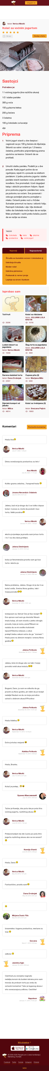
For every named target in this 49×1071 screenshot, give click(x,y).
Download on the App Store (17, 1048)
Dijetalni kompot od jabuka (13, 398)
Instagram (28, 1062)
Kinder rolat (11, 267)
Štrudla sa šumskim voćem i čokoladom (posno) (24, 258)
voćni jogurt (28, 238)
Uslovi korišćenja (34, 1055)
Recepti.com (4, 1055)
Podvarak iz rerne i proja (17, 275)
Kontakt (18, 1057)
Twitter (14, 1062)
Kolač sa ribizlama (36, 309)
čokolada (13, 235)
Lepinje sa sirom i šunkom (17, 280)
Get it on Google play (32, 1048)
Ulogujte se (31, 3)
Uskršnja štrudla (13, 262)
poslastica (13, 238)
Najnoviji (13, 251)
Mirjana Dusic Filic (20, 915)
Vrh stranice (23, 1042)
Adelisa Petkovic (29, 751)
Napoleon (32, 998)
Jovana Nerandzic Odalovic (24, 492)
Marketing (11, 1057)
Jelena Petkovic (29, 650)
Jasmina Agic (18, 963)
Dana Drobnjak (30, 893)
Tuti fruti (13, 309)
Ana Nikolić (32, 470)
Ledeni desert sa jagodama (13, 340)
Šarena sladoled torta (13, 369)
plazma (36, 235)
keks (25, 235)
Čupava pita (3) (36, 369)
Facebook (7, 1062)
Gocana (33, 941)
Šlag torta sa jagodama (36, 340)
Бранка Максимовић (27, 795)
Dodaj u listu (39, 36)
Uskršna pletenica (14, 271)
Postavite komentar (37, 427)
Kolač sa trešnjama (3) (36, 398)
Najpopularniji (36, 251)
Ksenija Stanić (30, 849)
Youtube (20, 1062)
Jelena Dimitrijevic (20, 547)
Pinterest (36, 1062)
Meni (24, 1068)
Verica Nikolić (19, 24)
